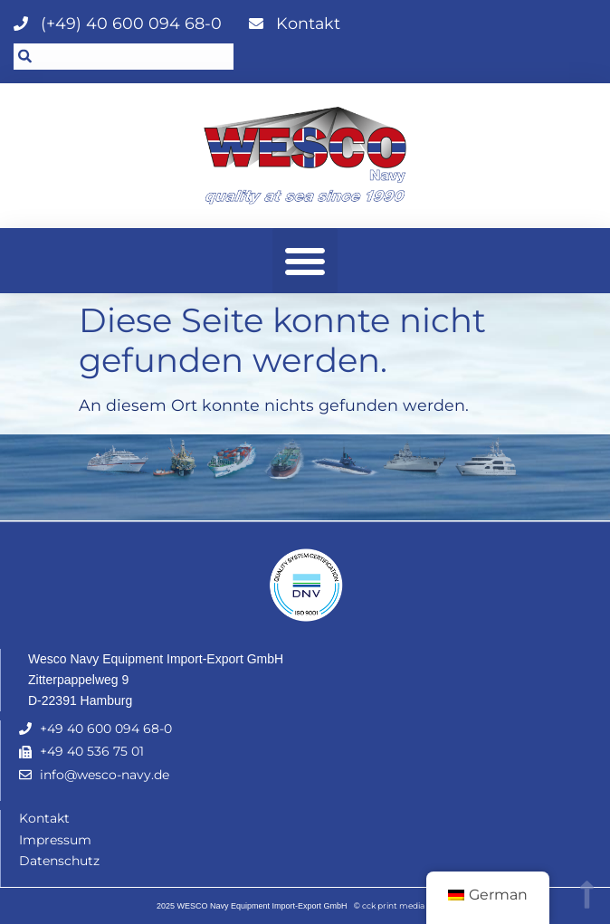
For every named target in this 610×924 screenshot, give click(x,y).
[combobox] (124, 56)
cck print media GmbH (407, 905)
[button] (305, 260)
